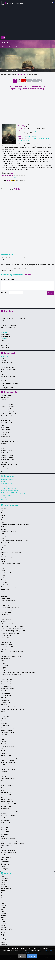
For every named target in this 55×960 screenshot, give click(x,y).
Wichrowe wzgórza (6, 820)
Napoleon (4, 704)
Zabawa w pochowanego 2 (9, 327)
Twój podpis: (5, 292)
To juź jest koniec (6, 806)
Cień (2, 568)
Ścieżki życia (4, 781)
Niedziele (4, 711)
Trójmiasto (4, 935)
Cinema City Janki (6, 409)
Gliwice (3, 898)
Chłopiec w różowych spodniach (10, 564)
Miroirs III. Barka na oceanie (9, 383)
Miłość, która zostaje (7, 688)
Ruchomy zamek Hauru (8, 778)
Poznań (3, 915)
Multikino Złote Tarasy (8, 460)
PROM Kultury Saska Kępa (9, 464)
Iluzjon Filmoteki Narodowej (9, 423)
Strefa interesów (6, 792)
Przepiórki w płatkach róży (9, 758)
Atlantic (3, 399)
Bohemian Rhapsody (7, 543)
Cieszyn (3, 884)
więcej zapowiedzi (7, 388)
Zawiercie (4, 944)
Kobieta (3, 649)
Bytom (3, 882)
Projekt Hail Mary (7, 483)
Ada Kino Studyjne (6, 395)
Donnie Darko (5, 589)
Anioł (2, 520)
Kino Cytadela (5, 427)
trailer (24, 70)
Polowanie (4, 753)
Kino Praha (4, 434)
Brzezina (3, 545)
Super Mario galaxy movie (9, 325)
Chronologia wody (6, 362)
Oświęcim (4, 913)
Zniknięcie (4, 859)
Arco (2, 358)
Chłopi (3, 561)
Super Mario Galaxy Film (9, 479)
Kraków (3, 906)
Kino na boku (5, 432)
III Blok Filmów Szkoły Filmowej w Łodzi (13, 628)
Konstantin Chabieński (12, 46)
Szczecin (3, 931)
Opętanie (4, 723)
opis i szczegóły (17, 70)
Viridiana (3, 813)
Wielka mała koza (6, 825)
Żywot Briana (5, 864)
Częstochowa (5, 886)
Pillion (3, 748)
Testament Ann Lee (7, 801)
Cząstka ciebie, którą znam (9, 573)
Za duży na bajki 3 (7, 495)
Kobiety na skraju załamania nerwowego (13, 651)
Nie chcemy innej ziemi (8, 707)
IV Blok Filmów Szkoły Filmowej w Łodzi (13, 631)
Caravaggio (4, 550)
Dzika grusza (5, 603)
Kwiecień (3, 365)
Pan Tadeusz (5, 737)
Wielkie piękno (5, 832)
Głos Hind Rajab (6, 614)
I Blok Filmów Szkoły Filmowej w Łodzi (12, 624)
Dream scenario (6, 594)
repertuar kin (8, 70)
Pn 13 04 (27, 80)
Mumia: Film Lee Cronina (8, 369)
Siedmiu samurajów (7, 785)
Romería (3, 776)
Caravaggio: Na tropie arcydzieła (11, 552)
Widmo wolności (6, 822)
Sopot (3, 925)
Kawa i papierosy (6, 642)
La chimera (4, 665)
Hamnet (3, 617)
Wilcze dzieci (5, 834)
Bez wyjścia (4, 536)
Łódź (2, 909)
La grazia (4, 668)
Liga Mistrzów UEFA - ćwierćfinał (11, 674)
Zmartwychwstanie (6, 855)
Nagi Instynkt (5, 700)
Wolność (3, 836)
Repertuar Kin (11, 392)
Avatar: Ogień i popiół (7, 527)
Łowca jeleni (4, 869)
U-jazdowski (4, 469)
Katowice (4, 902)
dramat (26, 131)
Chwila (3, 559)
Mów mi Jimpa (5, 336)
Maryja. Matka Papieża (8, 367)
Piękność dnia (5, 744)
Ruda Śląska (4, 919)
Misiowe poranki (6, 686)
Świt (2, 467)
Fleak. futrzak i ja (6, 612)
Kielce (3, 904)
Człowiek (3, 575)
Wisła (2, 471)
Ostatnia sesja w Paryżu (8, 728)
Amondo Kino (5, 397)
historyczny (32, 131)
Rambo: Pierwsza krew (8, 769)
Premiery (8, 311)
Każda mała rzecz (6, 644)
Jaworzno (4, 900)
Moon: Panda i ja (6, 691)
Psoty (3, 765)
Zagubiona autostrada (8, 850)
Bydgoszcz (4, 880)
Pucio (2, 374)
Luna (2, 448)
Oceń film (14, 178)
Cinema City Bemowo (7, 404)
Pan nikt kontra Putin (7, 732)
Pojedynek (4, 751)
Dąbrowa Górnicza (6, 888)
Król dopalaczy (7, 500)
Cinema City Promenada (8, 413)
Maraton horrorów (6, 679)
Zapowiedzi (9, 353)
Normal (3, 385)
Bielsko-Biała (5, 878)
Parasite (3, 741)
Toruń (3, 933)
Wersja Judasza (5, 348)
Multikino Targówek (7, 455)
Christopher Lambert (43, 138)
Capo (2, 547)
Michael (3, 381)
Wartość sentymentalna (8, 815)
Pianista (3, 372)
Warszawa (4, 937)
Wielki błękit (4, 827)
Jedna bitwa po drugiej (8, 640)
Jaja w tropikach (6, 635)
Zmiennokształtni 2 (7, 857)
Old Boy (3, 718)
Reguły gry (4, 774)
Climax (3, 571)
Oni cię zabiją (5, 343)
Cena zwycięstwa (6, 334)
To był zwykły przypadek (8, 804)
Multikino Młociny (6, 450)
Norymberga (5, 716)
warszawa (14, 3)
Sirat (2, 790)
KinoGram (4, 439)
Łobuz (3, 330)
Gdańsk (3, 894)
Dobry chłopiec (5, 584)
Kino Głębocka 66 (6, 430)
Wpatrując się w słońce (8, 376)
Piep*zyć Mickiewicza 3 (8, 746)
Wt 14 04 (31, 80)
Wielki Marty (4, 829)
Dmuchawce (4, 316)
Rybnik (3, 921)
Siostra (3, 788)
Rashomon (4, 772)
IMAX (2, 425)
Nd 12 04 (23, 80)
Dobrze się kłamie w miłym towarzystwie (13, 318)
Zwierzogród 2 (5, 862)
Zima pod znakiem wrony (8, 852)
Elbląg (3, 890)
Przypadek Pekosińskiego (8, 762)
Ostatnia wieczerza (6, 730)
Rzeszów (3, 923)
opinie (29, 70)
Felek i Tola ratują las (7, 610)
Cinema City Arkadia (7, 402)
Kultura (3, 446)
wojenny (39, 131)
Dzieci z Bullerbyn (6, 598)
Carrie (3, 554)
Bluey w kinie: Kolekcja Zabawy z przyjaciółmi (15, 493)
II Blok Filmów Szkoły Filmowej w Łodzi (12, 626)
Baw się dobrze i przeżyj (8, 531)
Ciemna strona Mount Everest (10, 566)
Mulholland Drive (6, 695)
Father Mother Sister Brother (10, 607)
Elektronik (4, 418)
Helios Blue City (5, 420)
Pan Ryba (4, 735)
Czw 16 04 (40, 80)
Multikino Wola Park (7, 457)
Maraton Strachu (6, 681)
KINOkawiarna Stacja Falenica (10, 441)
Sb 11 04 (19, 80)
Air (2, 510)
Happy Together (6, 619)
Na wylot (3, 698)
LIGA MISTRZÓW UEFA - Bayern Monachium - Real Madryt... (19, 672)
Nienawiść (4, 714)
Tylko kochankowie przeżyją (9, 811)
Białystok (4, 876)
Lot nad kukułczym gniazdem (10, 677)
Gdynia (3, 896)
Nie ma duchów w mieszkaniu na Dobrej (13, 709)
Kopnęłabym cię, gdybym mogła (11, 656)
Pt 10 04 (15, 80)
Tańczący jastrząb (6, 799)
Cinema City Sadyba (7, 416)
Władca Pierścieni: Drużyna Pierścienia (12, 843)
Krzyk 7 (3, 661)
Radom (3, 917)
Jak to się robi (5, 637)
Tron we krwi (5, 808)
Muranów (4, 462)
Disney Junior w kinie (7, 580)
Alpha (2, 513)
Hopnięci (5, 486)
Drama (3, 320)
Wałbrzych (4, 939)
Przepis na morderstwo (8, 323)
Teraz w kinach (11, 505)
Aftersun (3, 508)
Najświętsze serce (6, 702)
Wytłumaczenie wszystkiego (9, 841)
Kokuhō (3, 654)
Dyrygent (4, 596)
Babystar (4, 360)
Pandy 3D (4, 739)
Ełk (2, 892)
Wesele (3, 818)
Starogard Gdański (6, 929)
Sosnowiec (4, 927)
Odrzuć (22, 956)
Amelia (3, 515)
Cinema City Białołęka (7, 406)
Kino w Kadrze (5, 436)
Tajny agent (4, 345)
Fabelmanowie (5, 605)
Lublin (3, 907)
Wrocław (3, 941)
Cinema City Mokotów (7, 411)
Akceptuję (32, 956)
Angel (2, 517)
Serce (2, 783)
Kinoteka (3, 443)
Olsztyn (3, 911)
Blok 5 (3, 538)
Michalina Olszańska (24, 140)
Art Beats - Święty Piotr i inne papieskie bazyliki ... (16, 524)
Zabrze (3, 942)
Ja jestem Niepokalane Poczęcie (10, 633)
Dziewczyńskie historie (8, 600)
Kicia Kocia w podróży (7, 647)
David (3, 341)
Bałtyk (3, 534)
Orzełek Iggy (5, 725)
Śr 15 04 (36, 80)
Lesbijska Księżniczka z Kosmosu (11, 670)
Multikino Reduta (6, 453)
